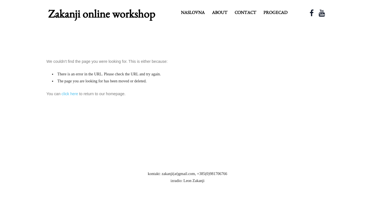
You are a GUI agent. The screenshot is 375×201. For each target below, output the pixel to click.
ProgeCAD (275, 12)
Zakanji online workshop (101, 13)
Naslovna (193, 12)
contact (245, 12)
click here (70, 94)
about (219, 12)
